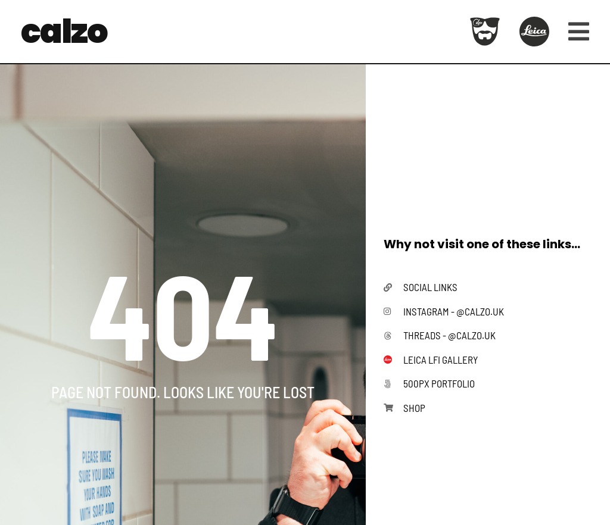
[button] (574, 31)
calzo (64, 31)
